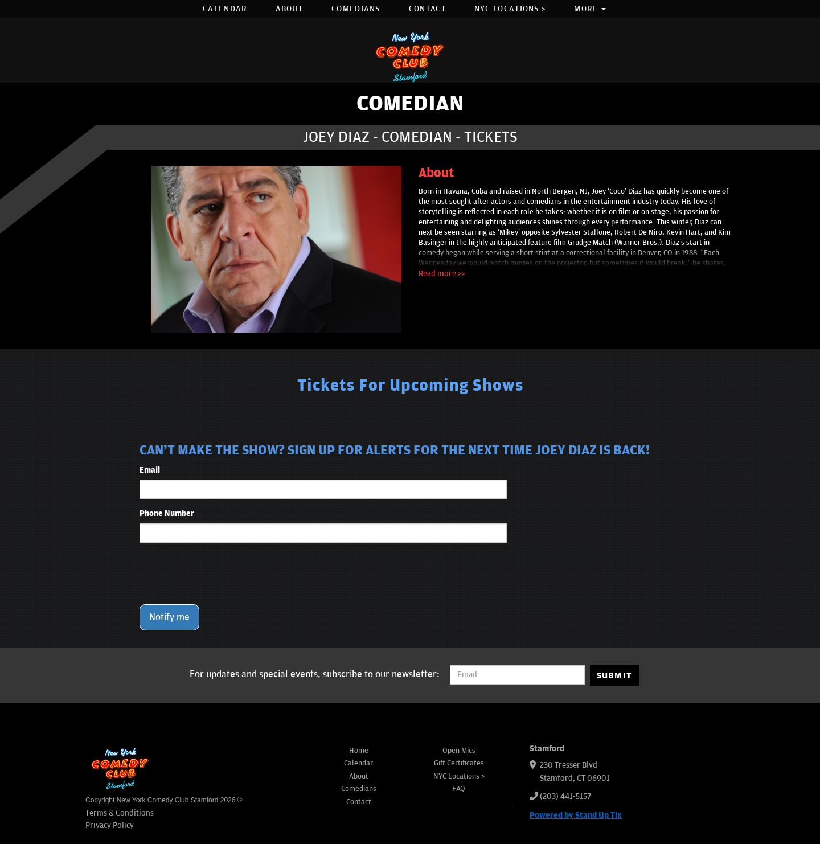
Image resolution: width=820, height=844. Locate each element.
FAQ (458, 788)
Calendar (225, 9)
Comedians (355, 9)
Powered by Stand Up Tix (576, 815)
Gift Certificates (459, 763)
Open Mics (458, 750)
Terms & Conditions (119, 813)
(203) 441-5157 (565, 796)
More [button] (590, 9)
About (290, 9)
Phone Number (167, 513)
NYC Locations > (510, 9)
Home (358, 750)
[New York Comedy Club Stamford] (410, 57)
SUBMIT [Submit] (615, 675)
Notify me (169, 617)
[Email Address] (517, 675)
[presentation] (226, 573)
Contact (427, 9)
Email (150, 470)
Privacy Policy (109, 825)
